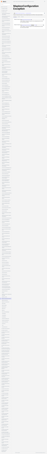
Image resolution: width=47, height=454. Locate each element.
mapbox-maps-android (16, 1)
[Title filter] (6, 4)
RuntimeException (28, 13)
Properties (22, 16)
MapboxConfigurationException (29, 1)
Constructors (15, 16)
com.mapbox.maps (22, 1)
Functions (19, 16)
